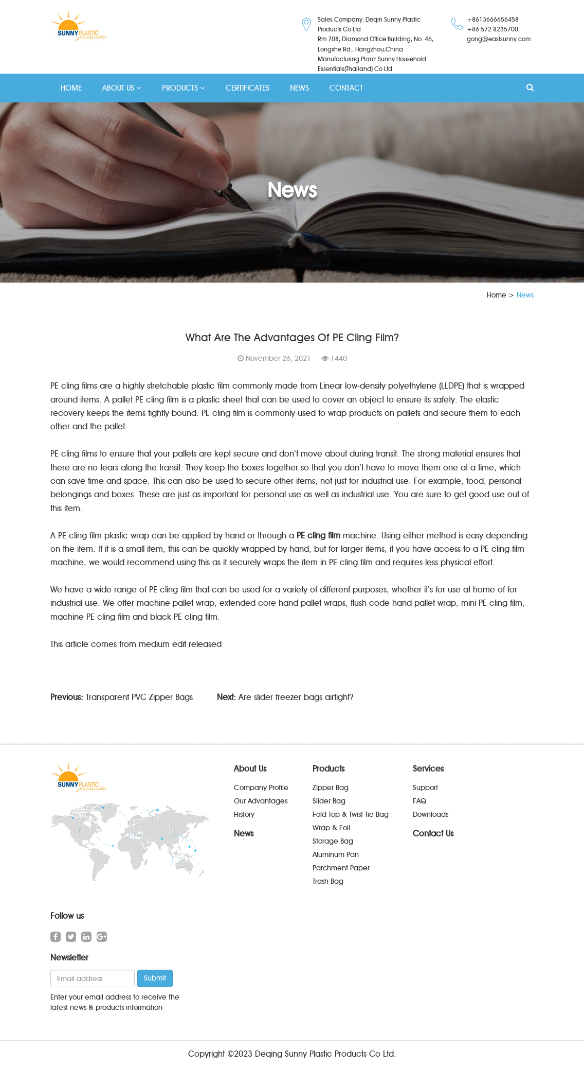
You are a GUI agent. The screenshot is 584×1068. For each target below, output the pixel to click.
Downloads (430, 814)
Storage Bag (333, 841)
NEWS (299, 88)
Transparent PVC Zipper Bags (139, 697)
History (244, 814)
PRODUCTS (183, 88)
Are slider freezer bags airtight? (296, 697)
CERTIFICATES (247, 88)
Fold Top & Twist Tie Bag (351, 814)
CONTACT (346, 88)
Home (496, 295)
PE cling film (318, 535)
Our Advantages (260, 801)
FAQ (419, 801)
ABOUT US (121, 88)
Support (425, 787)
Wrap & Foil (331, 828)
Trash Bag (328, 881)
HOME (71, 88)
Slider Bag (329, 801)
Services (428, 769)
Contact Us (433, 833)
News (243, 833)
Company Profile (261, 787)
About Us (250, 769)
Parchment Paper (341, 868)
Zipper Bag (331, 787)
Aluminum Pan (336, 854)
